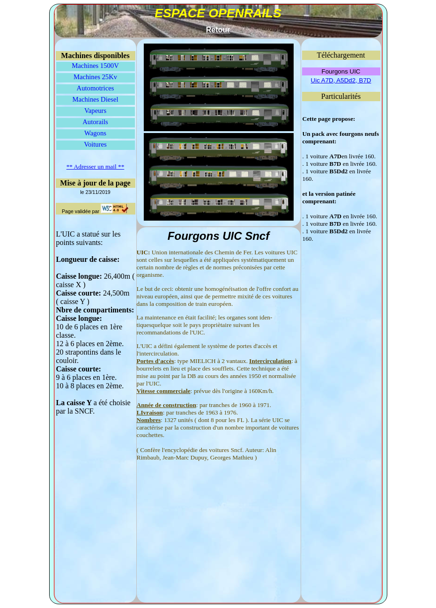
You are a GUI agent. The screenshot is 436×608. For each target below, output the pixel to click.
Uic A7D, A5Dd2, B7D (341, 80)
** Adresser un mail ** (96, 166)
